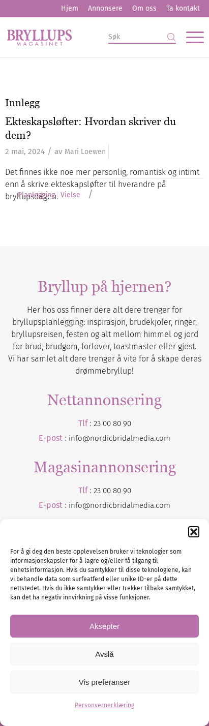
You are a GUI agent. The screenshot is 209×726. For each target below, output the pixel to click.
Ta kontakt (183, 8)
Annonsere (105, 8)
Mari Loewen (85, 151)
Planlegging (36, 195)
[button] (194, 532)
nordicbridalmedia (122, 505)
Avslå (104, 654)
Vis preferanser (104, 682)
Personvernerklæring (104, 705)
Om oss (144, 8)
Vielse (70, 195)
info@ (79, 505)
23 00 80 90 (112, 423)
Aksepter (104, 626)
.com (162, 505)
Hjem (69, 8)
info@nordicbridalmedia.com (119, 438)
